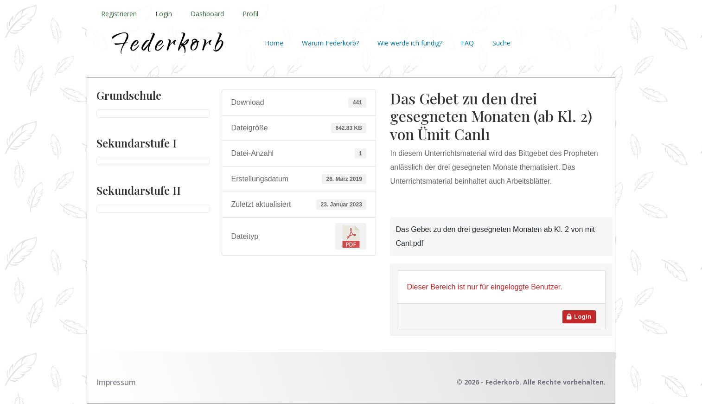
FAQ (467, 42)
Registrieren (119, 13)
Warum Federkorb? (330, 42)
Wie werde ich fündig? (409, 42)
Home (274, 42)
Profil (250, 13)
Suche (501, 42)
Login (163, 13)
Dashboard (207, 13)
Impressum (116, 382)
